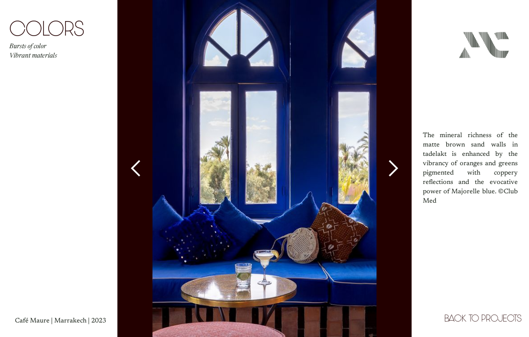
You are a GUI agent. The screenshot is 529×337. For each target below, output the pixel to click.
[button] (136, 168)
